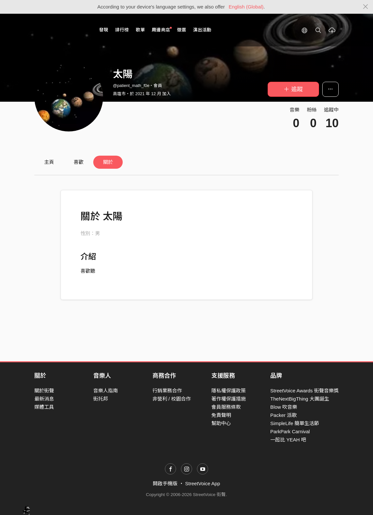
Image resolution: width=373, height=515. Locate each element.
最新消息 (44, 399)
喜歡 (78, 162)
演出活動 (202, 29)
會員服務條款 (226, 407)
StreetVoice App (202, 483)
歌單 (140, 29)
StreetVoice (61, 30)
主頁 (49, 162)
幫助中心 (221, 423)
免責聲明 (221, 415)
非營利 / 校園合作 (171, 399)
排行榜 (122, 29)
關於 (108, 162)
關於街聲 (44, 390)
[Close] (365, 7)
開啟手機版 (165, 483)
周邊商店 (162, 29)
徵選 (181, 29)
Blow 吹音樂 (283, 407)
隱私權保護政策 (228, 390)
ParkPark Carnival (290, 431)
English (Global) (246, 6)
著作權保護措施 (228, 399)
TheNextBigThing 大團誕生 (299, 399)
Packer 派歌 (283, 415)
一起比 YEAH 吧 (288, 439)
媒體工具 (44, 407)
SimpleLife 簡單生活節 (294, 423)
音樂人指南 (105, 390)
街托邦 (100, 399)
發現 (103, 29)
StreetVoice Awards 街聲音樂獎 (304, 390)
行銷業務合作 (167, 390)
